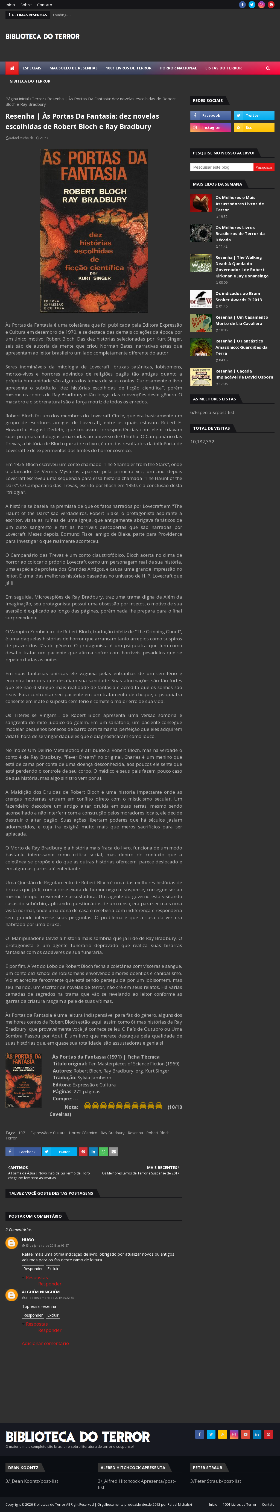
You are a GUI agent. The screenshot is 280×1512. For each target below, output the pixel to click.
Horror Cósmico (83, 1132)
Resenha (135, 1132)
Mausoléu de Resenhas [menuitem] (73, 68)
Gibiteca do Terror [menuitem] (30, 81)
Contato (44, 4)
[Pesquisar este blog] (221, 167)
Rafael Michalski (21, 138)
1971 (22, 1132)
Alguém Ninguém (41, 1291)
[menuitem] (12, 68)
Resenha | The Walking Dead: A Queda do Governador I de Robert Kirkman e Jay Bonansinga (242, 266)
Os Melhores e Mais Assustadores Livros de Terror (239, 203)
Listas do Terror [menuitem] (223, 68)
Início (10, 4)
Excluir (53, 1268)
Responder (33, 1268)
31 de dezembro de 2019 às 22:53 (49, 1298)
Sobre (26, 4)
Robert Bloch (158, 1132)
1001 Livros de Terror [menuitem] (128, 68)
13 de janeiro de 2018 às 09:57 (47, 1245)
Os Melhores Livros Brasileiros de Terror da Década (240, 233)
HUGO (28, 1239)
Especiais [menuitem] (32, 68)
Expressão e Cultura (48, 1132)
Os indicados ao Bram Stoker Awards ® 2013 (238, 296)
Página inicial (17, 98)
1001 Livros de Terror (239, 1504)
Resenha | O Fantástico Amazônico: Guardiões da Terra (241, 347)
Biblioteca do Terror (49, 1504)
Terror (38, 98)
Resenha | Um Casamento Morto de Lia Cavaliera (241, 320)
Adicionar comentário (45, 1343)
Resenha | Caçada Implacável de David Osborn (244, 374)
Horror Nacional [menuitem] (178, 68)
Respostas (37, 1277)
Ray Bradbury (112, 1132)
